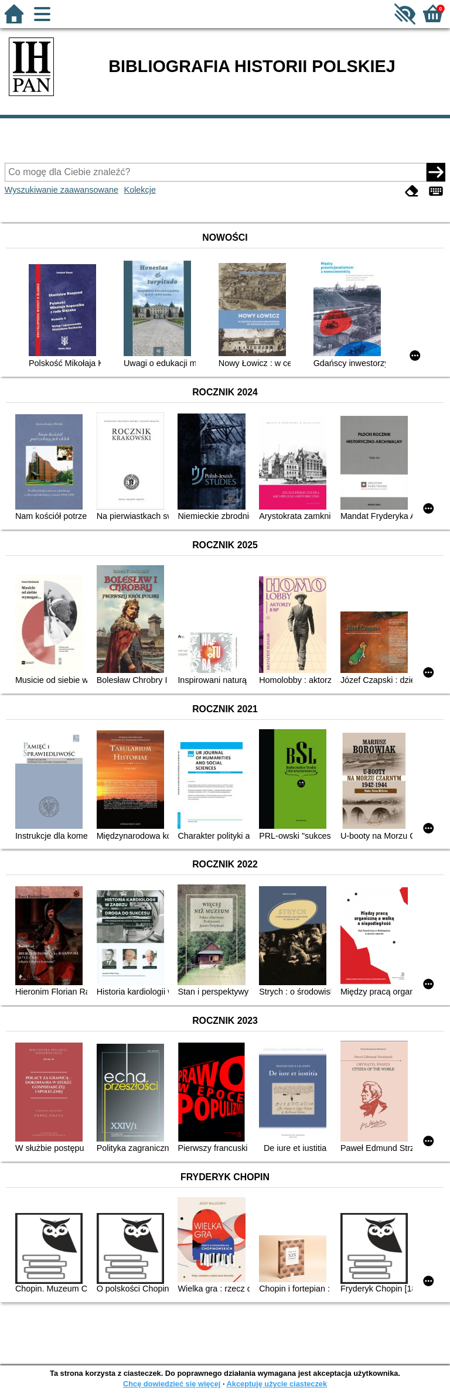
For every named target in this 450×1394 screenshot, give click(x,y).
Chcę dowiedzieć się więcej (171, 1383)
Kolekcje (140, 189)
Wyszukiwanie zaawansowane (61, 189)
